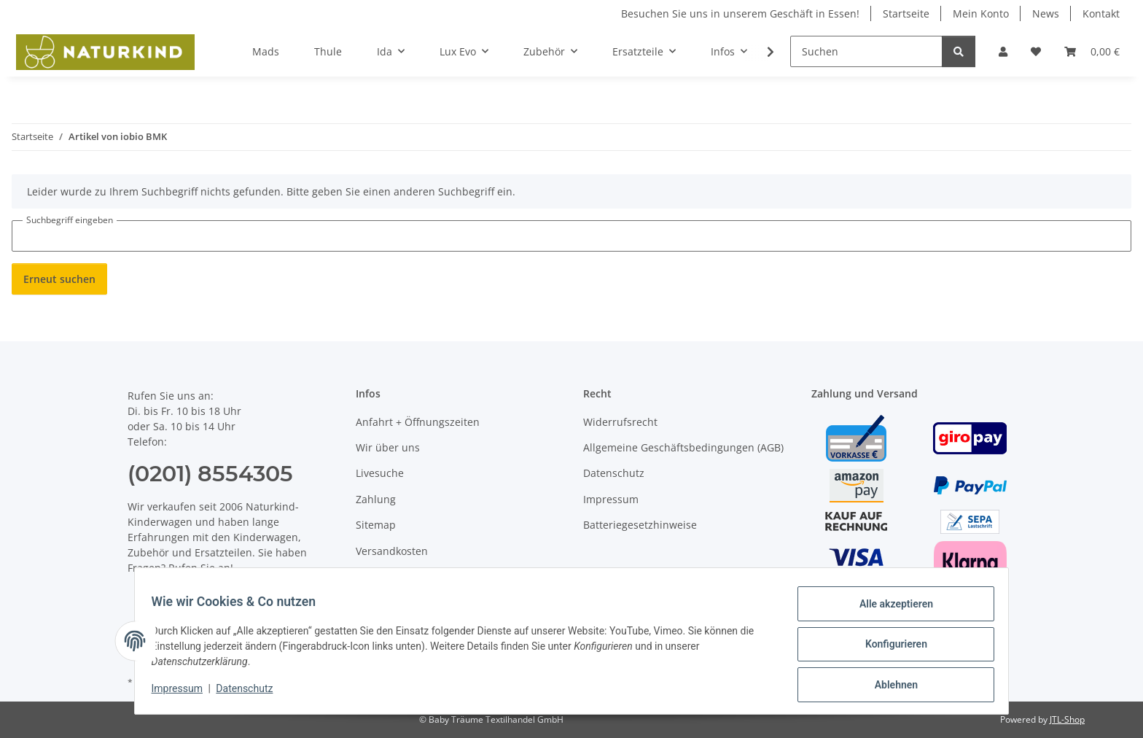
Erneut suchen (59, 279)
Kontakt (1101, 13)
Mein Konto (981, 13)
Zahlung (376, 499)
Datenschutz (251, 693)
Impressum (183, 693)
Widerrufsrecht (620, 422)
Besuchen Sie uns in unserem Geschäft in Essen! (740, 13)
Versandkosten (392, 551)
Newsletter (382, 576)
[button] (1003, 51)
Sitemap (376, 525)
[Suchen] (866, 51)
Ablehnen (888, 686)
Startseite (906, 13)
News (1045, 13)
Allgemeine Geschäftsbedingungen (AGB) (683, 447)
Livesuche (380, 473)
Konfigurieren (889, 648)
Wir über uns (388, 447)
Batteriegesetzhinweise (640, 525)
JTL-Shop (1067, 719)
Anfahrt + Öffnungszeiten (418, 422)
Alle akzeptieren (889, 610)
